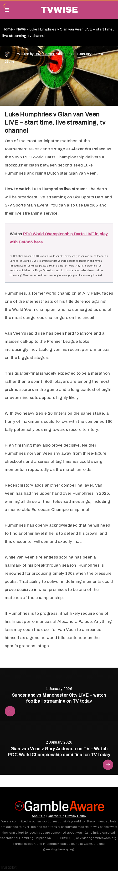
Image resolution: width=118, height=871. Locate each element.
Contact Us (56, 816)
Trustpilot (8, 867)
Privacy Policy (75, 816)
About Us (38, 816)
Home (7, 29)
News (21, 29)
